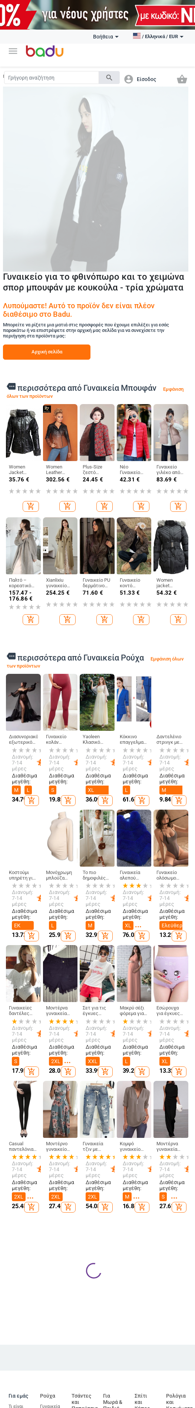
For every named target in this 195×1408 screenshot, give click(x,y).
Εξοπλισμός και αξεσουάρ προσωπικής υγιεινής (147, 1352)
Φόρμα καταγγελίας (21, 1235)
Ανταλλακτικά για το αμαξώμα (54, 1357)
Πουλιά (110, 1348)
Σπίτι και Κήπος (142, 1131)
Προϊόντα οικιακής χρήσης (144, 1192)
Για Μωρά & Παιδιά (112, 1131)
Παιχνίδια (113, 1242)
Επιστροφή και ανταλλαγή (20, 1255)
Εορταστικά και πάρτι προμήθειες (147, 1242)
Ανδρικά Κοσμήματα (177, 1219)
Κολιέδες (175, 1234)
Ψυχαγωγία (20, 1397)
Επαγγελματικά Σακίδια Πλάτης (87, 1230)
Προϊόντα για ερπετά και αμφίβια (113, 1384)
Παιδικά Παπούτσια (114, 1172)
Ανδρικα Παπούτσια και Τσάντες (83, 1183)
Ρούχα (47, 1125)
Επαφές (16, 1221)
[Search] (51, 77)
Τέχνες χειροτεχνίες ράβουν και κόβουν (148, 1217)
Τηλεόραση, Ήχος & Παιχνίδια (83, 1340)
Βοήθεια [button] (106, 37)
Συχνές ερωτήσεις (19, 1172)
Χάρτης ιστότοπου (19, 1189)
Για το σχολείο (111, 1257)
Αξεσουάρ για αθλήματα (19, 1380)
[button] (13, 51)
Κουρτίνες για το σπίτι (145, 1170)
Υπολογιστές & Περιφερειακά (86, 1363)
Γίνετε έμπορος (17, 1155)
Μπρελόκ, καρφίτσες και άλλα (177, 1170)
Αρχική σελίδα (47, 351)
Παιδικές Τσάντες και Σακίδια (112, 1194)
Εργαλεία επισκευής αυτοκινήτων (53, 1380)
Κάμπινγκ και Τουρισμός (19, 1357)
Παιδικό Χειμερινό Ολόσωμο (50, 1221)
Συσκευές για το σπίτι (144, 1264)
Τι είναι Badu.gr (16, 1138)
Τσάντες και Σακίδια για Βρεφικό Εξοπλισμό (82, 1260)
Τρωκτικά (113, 1361)
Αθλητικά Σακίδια (81, 1287)
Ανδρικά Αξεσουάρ (50, 1189)
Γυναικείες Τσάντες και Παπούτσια (83, 1155)
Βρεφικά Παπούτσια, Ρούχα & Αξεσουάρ (114, 1222)
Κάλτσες (48, 1204)
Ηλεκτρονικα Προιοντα (87, 1322)
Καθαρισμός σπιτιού (147, 1150)
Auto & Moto (48, 1322)
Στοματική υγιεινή (145, 1377)
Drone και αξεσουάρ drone (82, 1385)
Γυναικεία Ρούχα (50, 1138)
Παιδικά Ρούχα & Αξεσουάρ (113, 1153)
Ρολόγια (174, 1187)
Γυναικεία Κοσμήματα (177, 1202)
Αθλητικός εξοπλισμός (20, 1338)
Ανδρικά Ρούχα (48, 1155)
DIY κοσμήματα (177, 1150)
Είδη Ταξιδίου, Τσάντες (81, 1208)
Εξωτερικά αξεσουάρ (51, 1338)
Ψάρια (109, 1336)
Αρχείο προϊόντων (20, 1206)
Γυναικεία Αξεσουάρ (50, 1172)
